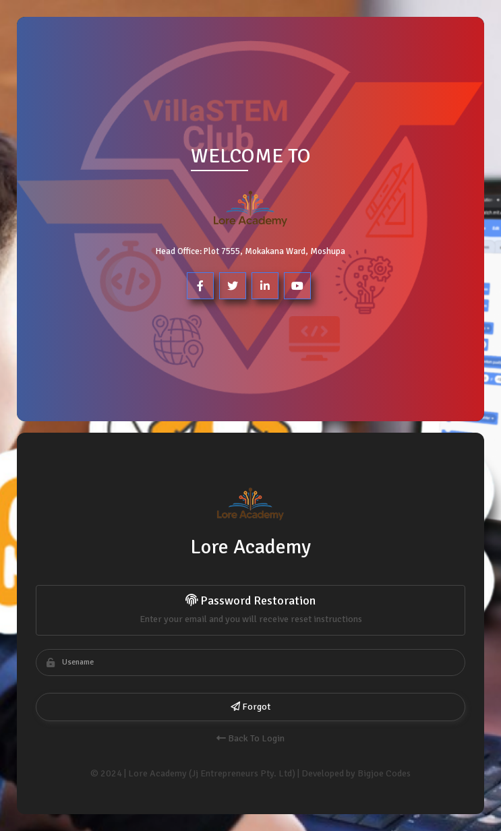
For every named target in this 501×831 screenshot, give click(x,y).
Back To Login (250, 738)
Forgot (250, 706)
